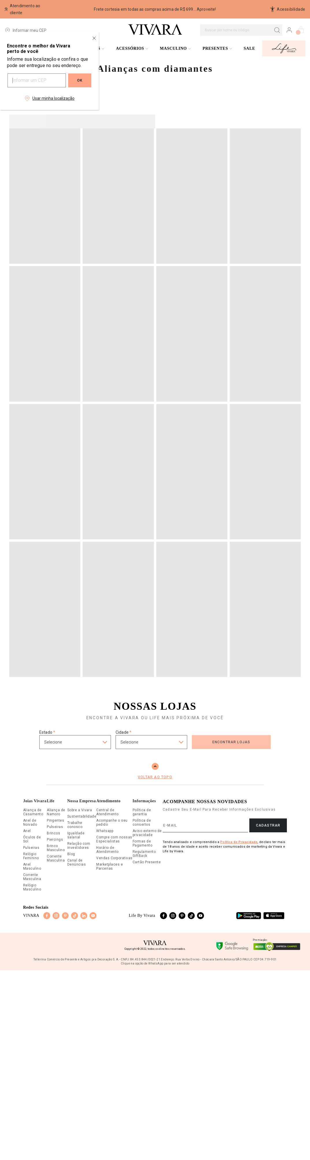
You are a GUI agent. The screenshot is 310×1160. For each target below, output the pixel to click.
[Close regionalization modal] (94, 38)
